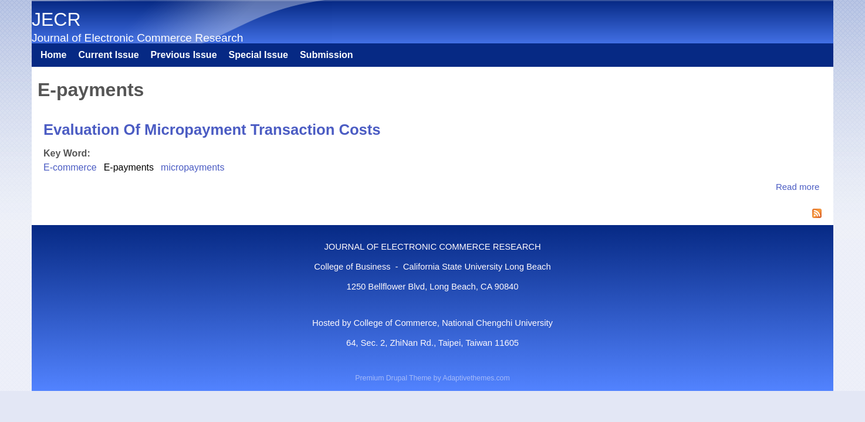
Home (53, 55)
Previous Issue (184, 55)
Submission (326, 55)
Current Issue (108, 55)
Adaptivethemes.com (475, 378)
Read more (797, 187)
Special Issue (258, 55)
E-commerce (70, 167)
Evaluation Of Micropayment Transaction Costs (212, 129)
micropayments (192, 167)
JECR (56, 19)
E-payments (129, 167)
